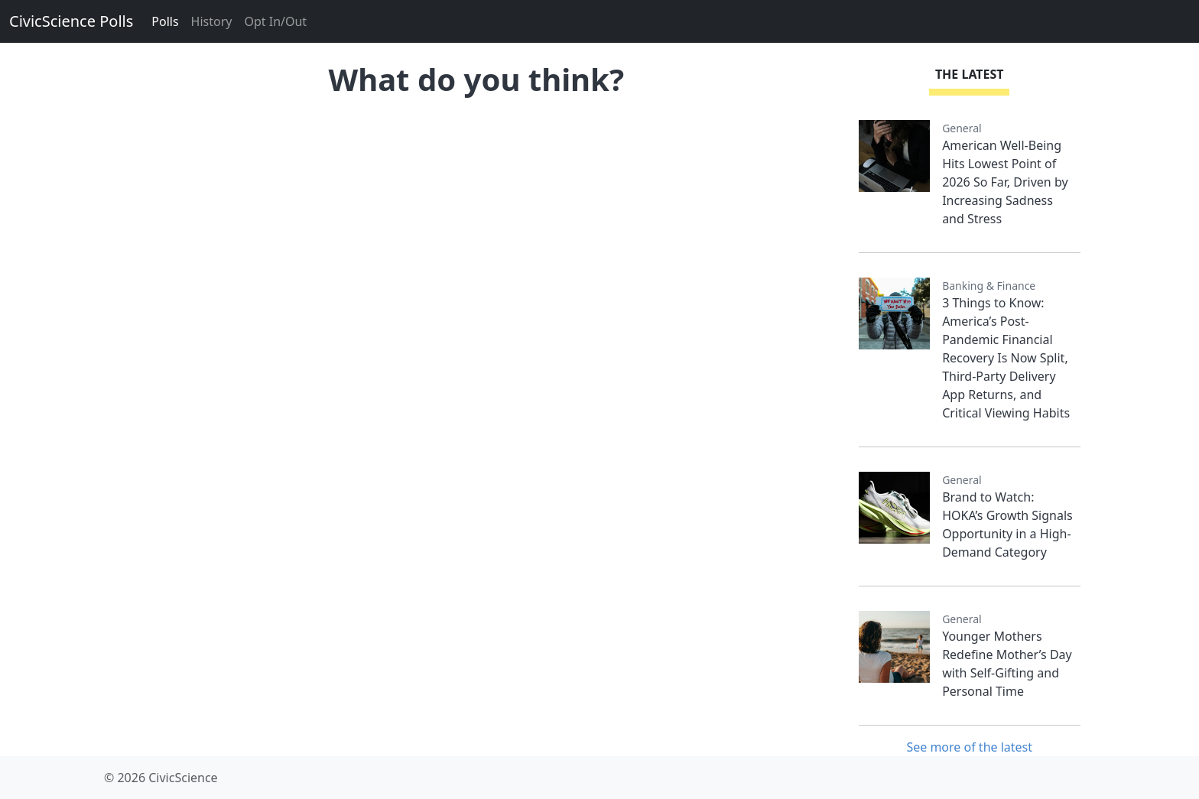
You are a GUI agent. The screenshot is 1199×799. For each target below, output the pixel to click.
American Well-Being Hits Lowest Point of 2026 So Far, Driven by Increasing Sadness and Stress (1004, 182)
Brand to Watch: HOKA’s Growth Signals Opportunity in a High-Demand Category (1007, 524)
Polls (164, 21)
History (211, 21)
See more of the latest (969, 747)
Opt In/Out (275, 21)
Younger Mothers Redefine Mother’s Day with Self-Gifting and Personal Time (1007, 664)
